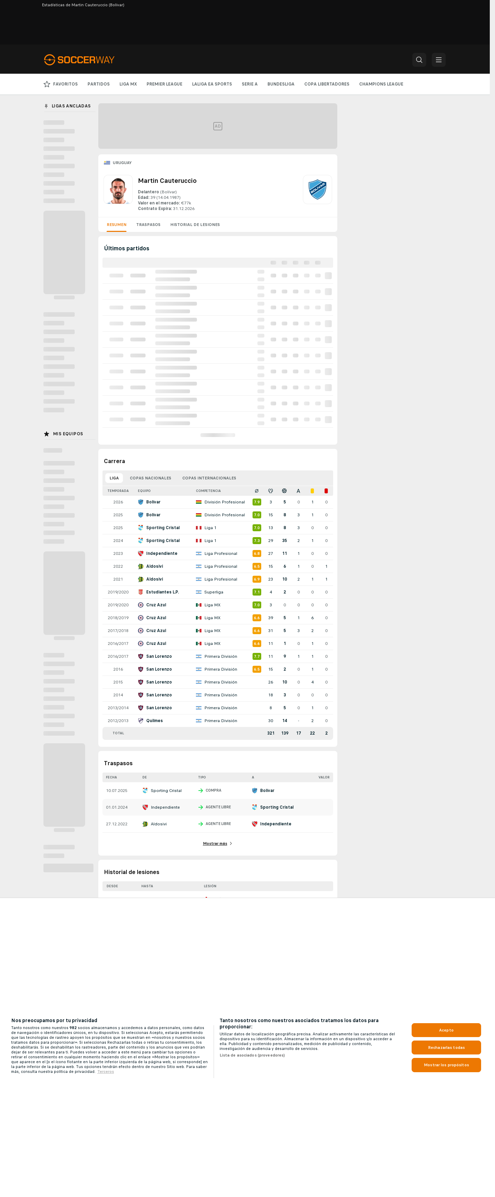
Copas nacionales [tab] (150, 478)
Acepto (446, 1030)
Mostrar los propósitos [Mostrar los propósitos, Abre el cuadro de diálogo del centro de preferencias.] (446, 1064)
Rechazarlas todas (446, 1047)
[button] (419, 60)
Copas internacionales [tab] (209, 478)
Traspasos (148, 224)
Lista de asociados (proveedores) (252, 1055)
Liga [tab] (114, 478)
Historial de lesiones (195, 224)
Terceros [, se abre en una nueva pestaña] (105, 1071)
